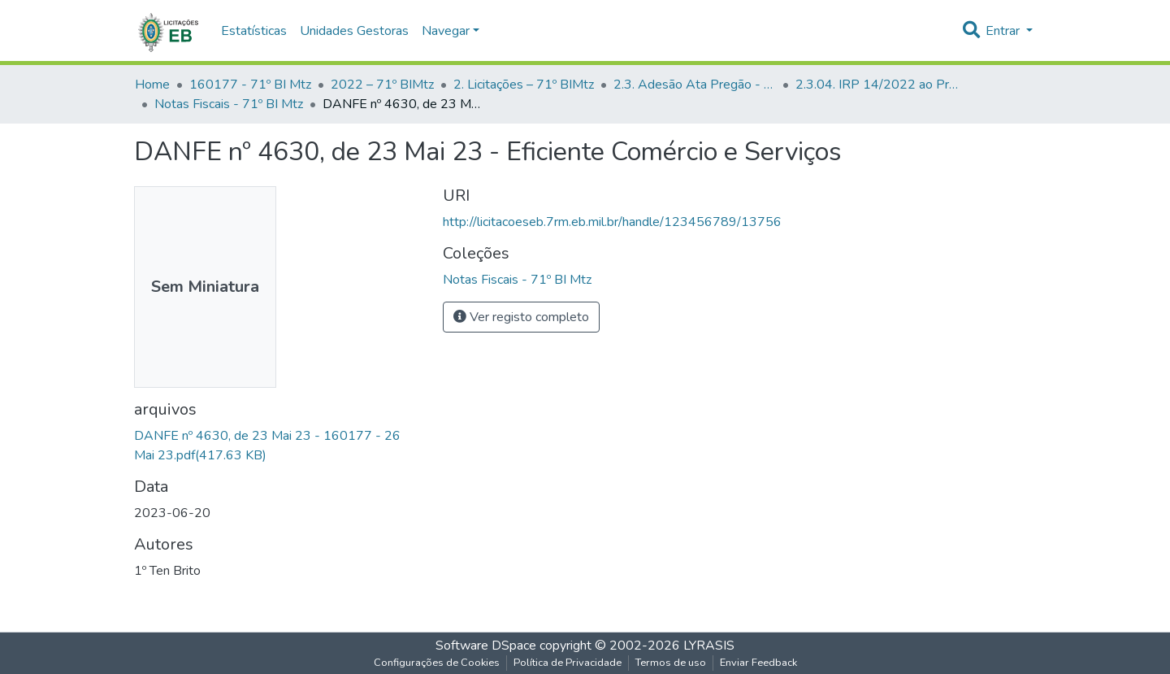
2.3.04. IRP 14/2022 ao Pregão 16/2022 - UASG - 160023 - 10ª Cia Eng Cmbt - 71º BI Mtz (876, 84)
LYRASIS (708, 645)
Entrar (1004, 31)
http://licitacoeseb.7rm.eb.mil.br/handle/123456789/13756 (612, 222)
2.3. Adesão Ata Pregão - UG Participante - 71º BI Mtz (694, 84)
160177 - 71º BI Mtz (250, 84)
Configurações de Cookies (437, 662)
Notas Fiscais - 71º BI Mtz (228, 104)
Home (152, 84)
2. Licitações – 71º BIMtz (523, 84)
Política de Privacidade (568, 662)
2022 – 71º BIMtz (382, 84)
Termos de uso (670, 662)
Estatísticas (254, 31)
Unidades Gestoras (354, 31)
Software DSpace (486, 645)
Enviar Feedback (758, 662)
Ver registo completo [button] (521, 317)
